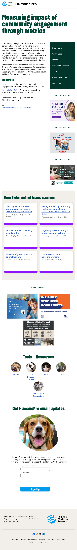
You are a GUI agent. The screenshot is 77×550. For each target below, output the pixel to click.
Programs (7, 519)
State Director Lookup (31, 376)
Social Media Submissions (38, 394)
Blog (18, 521)
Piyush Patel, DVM (10, 90)
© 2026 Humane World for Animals (39, 543)
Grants (16, 374)
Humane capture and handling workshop (52, 255)
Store (61, 374)
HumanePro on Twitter (40, 534)
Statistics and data (25, 108)
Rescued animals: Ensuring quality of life (19, 231)
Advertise (15, 539)
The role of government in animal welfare (19, 255)
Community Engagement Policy (28, 539)
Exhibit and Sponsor (60, 65)
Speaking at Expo (59, 77)
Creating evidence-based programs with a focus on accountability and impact (19, 209)
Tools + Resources (9, 521)
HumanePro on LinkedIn (43, 534)
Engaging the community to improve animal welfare (55, 231)
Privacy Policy (61, 539)
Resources (56, 83)
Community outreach (9, 108)
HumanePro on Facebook (33, 534)
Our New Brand (33, 519)
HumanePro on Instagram (37, 534)
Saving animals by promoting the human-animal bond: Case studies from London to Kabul (56, 210)
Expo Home (57, 48)
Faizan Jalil (6, 84)
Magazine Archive (9, 516)
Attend (55, 60)
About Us (32, 516)
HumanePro (26, 3)
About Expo (57, 54)
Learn (54, 71)
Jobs (46, 374)
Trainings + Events (22, 516)
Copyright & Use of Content (47, 539)
